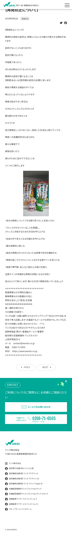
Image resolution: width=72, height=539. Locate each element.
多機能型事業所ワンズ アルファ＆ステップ (23, 488)
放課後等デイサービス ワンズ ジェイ (21, 499)
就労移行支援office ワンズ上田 (19, 468)
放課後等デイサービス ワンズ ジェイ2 (21, 504)
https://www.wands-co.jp (24, 351)
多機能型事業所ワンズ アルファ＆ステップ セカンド (26, 493)
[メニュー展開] (68, 4)
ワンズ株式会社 (13, 463)
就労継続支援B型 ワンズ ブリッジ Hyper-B (23, 483)
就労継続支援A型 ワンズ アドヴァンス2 (22, 478)
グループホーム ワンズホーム (18, 509)
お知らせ (25, 18)
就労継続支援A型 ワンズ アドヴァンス (21, 473)
